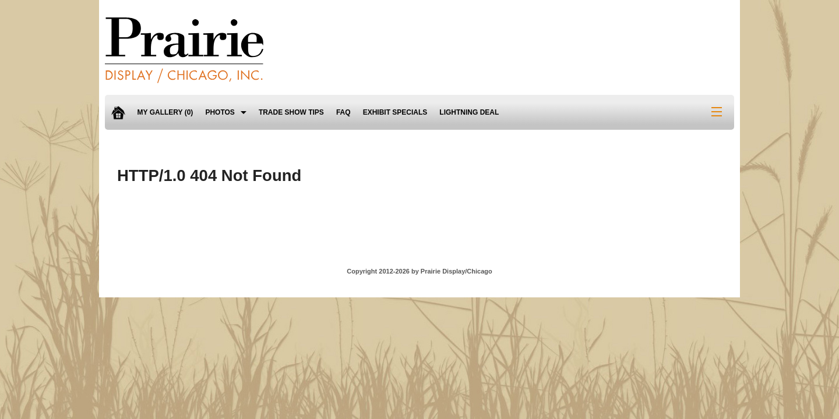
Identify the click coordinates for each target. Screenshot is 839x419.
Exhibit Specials (395, 112)
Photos (219, 112)
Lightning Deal (469, 112)
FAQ (343, 112)
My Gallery (165, 112)
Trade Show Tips (291, 112)
